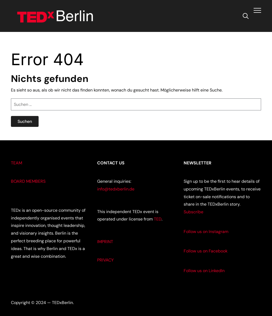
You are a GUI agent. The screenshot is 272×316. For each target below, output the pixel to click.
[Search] (245, 15)
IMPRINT (105, 241)
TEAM (16, 163)
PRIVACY (105, 260)
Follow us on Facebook (206, 251)
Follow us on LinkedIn (204, 270)
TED (158, 219)
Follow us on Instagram (206, 231)
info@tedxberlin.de (115, 189)
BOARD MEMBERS (28, 181)
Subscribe (193, 212)
